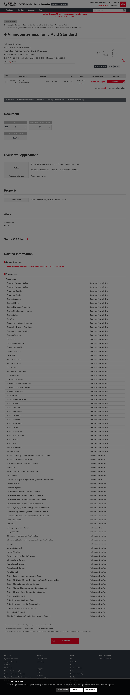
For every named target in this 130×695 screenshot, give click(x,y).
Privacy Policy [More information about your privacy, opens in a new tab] (109, 686)
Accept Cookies (90, 691)
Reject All (76, 691)
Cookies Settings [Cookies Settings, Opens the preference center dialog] (62, 691)
